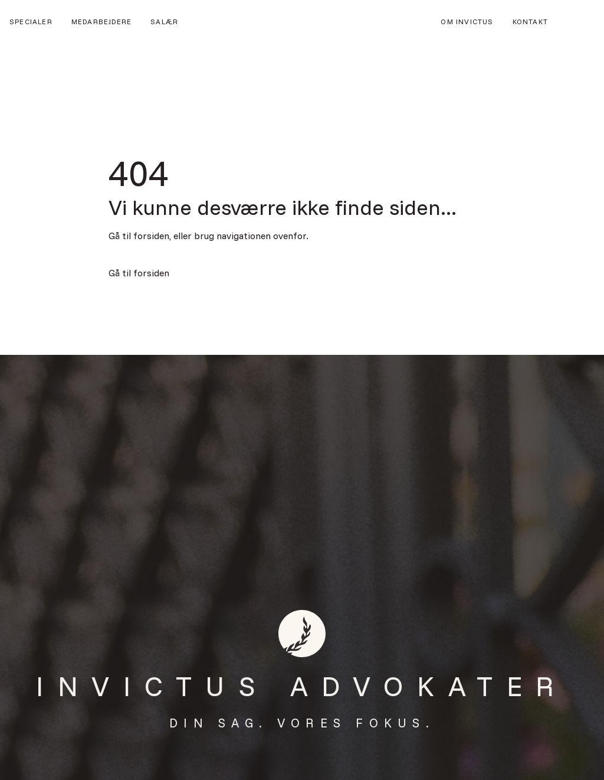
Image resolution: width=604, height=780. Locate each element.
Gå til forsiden (139, 273)
